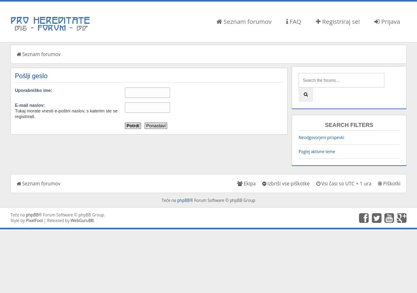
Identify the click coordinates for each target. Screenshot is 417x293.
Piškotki (389, 183)
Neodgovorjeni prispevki (321, 137)
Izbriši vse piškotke (286, 183)
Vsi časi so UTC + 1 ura (343, 183)
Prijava (387, 21)
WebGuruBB (82, 220)
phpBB (183, 200)
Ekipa (246, 183)
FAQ (293, 21)
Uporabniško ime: (33, 90)
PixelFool (34, 220)
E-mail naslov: (30, 105)
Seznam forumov (244, 21)
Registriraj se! (338, 21)
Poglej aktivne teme (317, 151)
